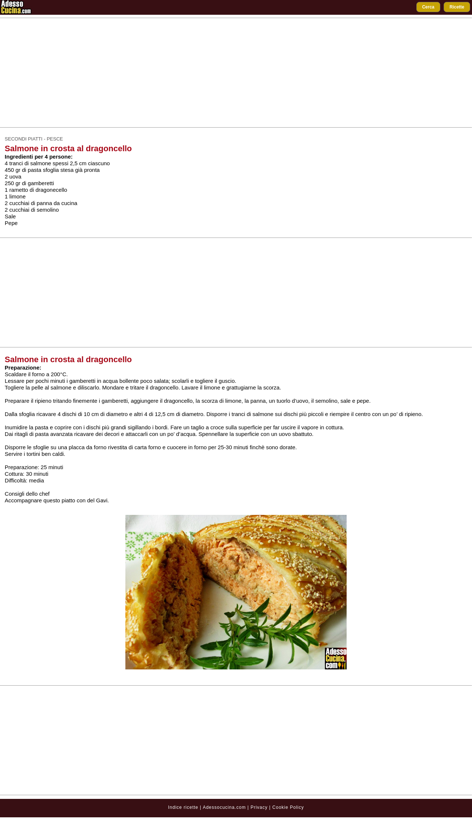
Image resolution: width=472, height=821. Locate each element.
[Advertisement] (236, 72)
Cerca (428, 7)
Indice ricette (183, 807)
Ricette (457, 7)
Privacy (259, 807)
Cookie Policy (288, 807)
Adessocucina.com (224, 807)
